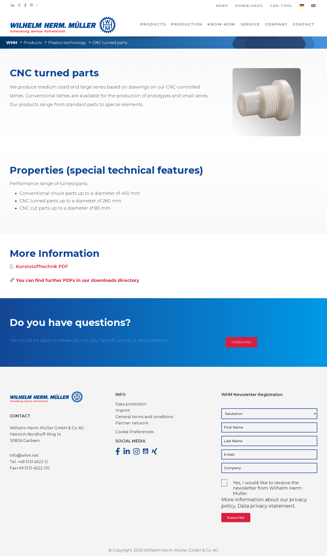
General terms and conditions (144, 416)
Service (250, 24)
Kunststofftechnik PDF (39, 266)
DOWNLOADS (249, 6)
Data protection (130, 404)
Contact (304, 24)
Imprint (122, 410)
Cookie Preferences (134, 432)
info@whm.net (24, 455)
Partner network (132, 423)
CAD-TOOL (281, 6)
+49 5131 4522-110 (33, 468)
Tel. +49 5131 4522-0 (29, 461)
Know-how (221, 24)
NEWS (222, 6)
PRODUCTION (186, 24)
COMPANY (276, 24)
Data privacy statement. (266, 506)
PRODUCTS (153, 24)
